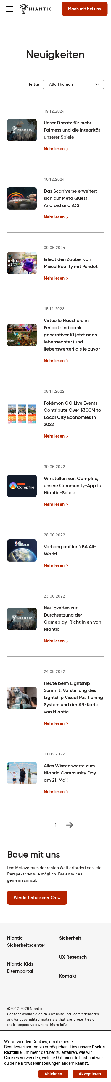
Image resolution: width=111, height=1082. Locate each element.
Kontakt (67, 976)
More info (58, 1024)
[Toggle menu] (9, 9)
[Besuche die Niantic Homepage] (35, 9)
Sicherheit (70, 938)
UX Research (73, 957)
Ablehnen (53, 1074)
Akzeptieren (90, 1074)
